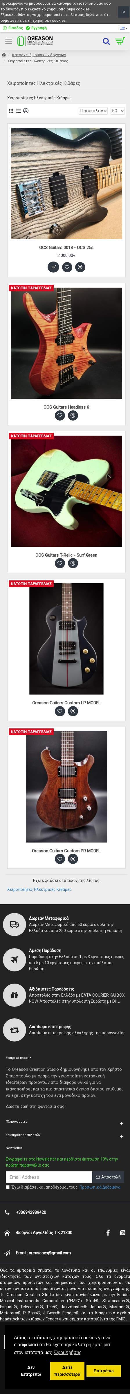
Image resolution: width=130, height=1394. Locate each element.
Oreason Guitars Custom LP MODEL (66, 703)
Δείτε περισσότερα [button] (67, 1371)
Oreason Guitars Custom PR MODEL (66, 851)
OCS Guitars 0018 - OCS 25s (66, 247)
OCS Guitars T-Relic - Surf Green (66, 555)
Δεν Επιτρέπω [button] (31, 1371)
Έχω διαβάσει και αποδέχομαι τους (63, 1187)
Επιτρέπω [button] (103, 1371)
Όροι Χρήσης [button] (68, 1352)
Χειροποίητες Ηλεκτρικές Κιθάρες (39, 889)
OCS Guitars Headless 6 (66, 407)
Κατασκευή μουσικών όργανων (39, 55)
